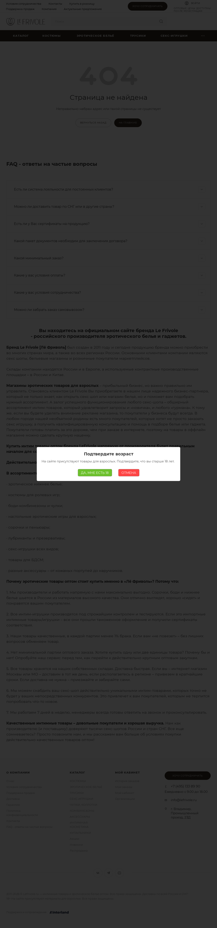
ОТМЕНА (128, 473)
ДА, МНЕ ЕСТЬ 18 (95, 473)
